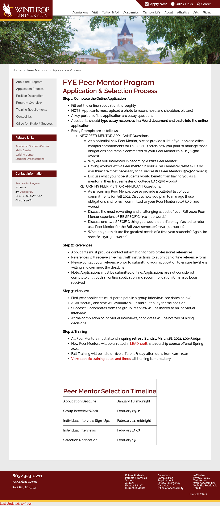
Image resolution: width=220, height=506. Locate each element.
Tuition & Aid (110, 12)
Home (16, 70)
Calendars (164, 475)
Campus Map (165, 478)
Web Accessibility (204, 483)
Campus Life (151, 12)
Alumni (129, 483)
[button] (16, 35)
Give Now (163, 485)
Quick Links (184, 4)
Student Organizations (30, 158)
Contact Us (24, 116)
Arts (196, 12)
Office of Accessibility (170, 488)
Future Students (134, 475)
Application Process (29, 89)
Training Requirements (31, 109)
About (169, 12)
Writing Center (25, 154)
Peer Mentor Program (28, 183)
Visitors (129, 480)
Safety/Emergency (169, 483)
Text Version (200, 480)
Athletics (183, 12)
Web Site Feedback (205, 485)
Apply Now (158, 4)
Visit (95, 12)
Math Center (24, 150)
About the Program (29, 82)
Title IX (197, 488)
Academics (131, 12)
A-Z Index (199, 475)
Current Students (135, 488)
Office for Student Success (34, 123)
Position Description (29, 95)
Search (206, 4)
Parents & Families (136, 478)
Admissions (80, 12)
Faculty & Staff (133, 485)
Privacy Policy (201, 478)
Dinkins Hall (26, 191)
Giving (207, 12)
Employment (165, 480)
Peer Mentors (37, 70)
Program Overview (29, 102)
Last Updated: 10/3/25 (16, 503)
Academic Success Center (32, 146)
